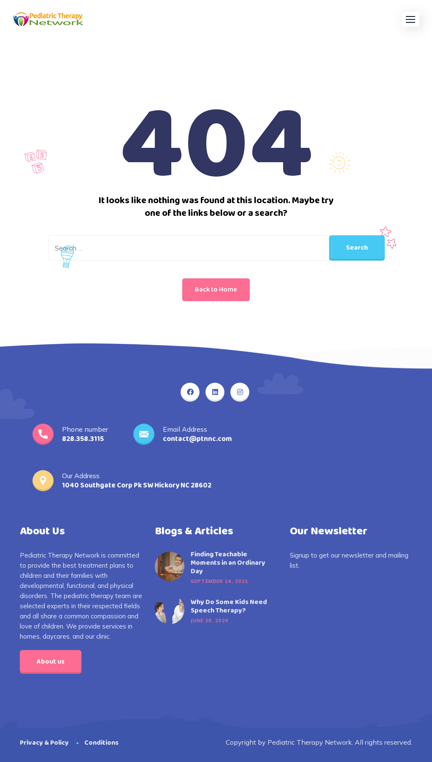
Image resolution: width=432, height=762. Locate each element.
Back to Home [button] (216, 289)
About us (51, 661)
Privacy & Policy (44, 743)
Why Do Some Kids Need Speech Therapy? (229, 606)
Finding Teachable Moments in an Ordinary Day (228, 563)
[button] (410, 19)
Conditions (101, 743)
